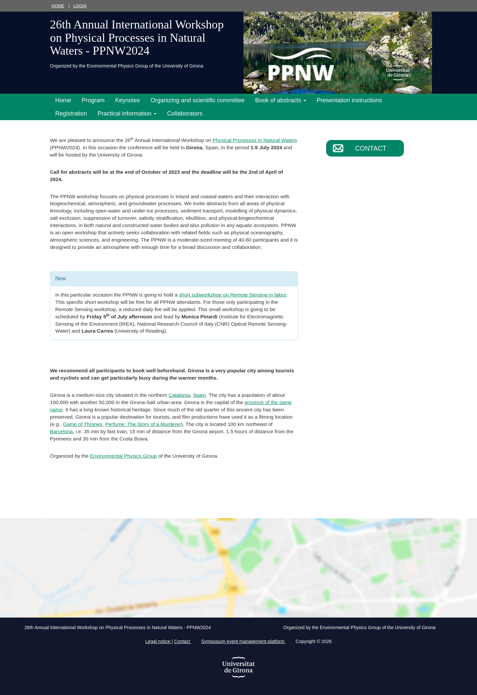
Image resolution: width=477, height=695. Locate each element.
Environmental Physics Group (123, 456)
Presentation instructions (349, 100)
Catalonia (179, 395)
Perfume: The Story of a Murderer (143, 424)
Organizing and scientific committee (197, 100)
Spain (199, 395)
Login (80, 5)
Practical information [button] (127, 113)
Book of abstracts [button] (280, 100)
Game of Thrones (82, 424)
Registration (71, 113)
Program (93, 100)
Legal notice (158, 641)
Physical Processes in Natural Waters (255, 140)
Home (58, 5)
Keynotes (127, 100)
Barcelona (61, 431)
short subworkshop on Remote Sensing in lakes (232, 295)
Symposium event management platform (243, 641)
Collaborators (184, 113)
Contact (370, 148)
